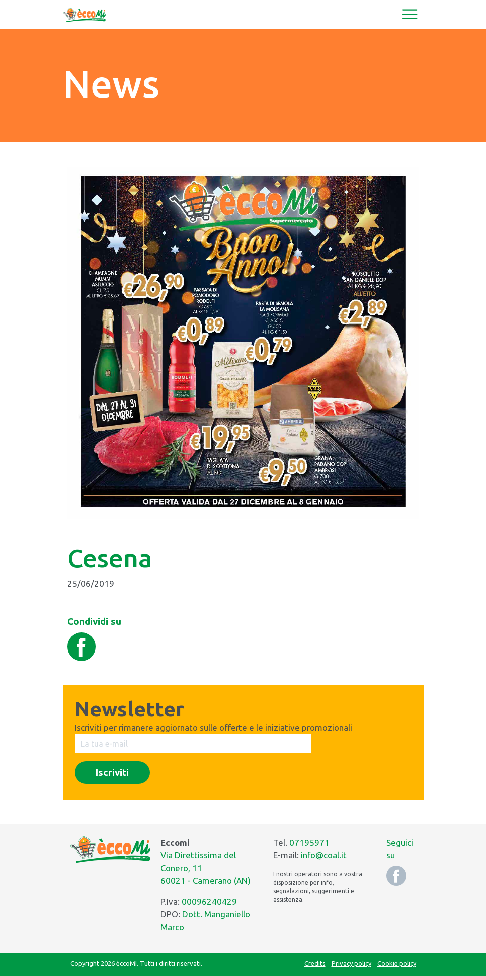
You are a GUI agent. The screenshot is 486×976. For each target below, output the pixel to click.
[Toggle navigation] (409, 14)
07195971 (309, 842)
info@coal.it (324, 855)
